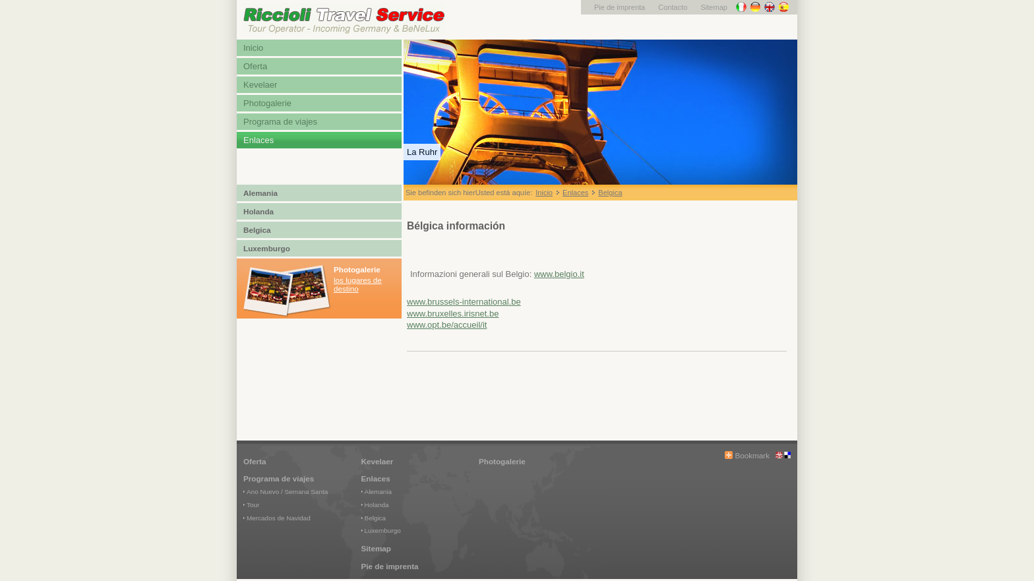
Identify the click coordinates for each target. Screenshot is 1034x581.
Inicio (253, 48)
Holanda (258, 211)
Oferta (255, 66)
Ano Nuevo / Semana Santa (287, 491)
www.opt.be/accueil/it (447, 325)
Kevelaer (260, 85)
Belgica (257, 230)
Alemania (260, 193)
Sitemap (713, 7)
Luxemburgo (266, 248)
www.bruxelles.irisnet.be (453, 314)
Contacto (672, 7)
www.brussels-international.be (464, 302)
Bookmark (752, 455)
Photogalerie (267, 103)
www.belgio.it (559, 274)
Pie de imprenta (619, 7)
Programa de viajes (280, 122)
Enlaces (258, 140)
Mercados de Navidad (279, 518)
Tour (253, 504)
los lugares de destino (358, 284)
